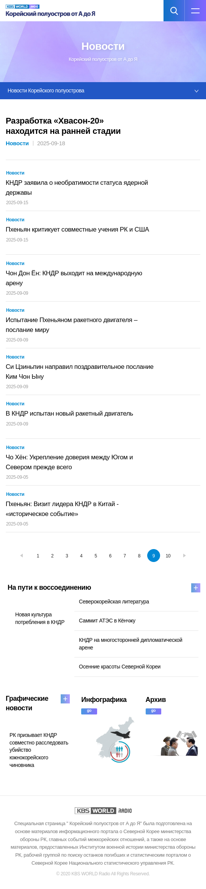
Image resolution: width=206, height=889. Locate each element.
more (195, 587)
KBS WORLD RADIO (103, 810)
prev (21, 555)
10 (168, 556)
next (184, 555)
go (89, 710)
